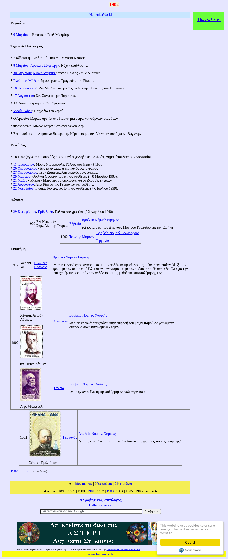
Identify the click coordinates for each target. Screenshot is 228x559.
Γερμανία (102, 240)
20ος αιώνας (103, 483)
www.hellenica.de (100, 554)
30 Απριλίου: (22, 73)
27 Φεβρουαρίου (25, 172)
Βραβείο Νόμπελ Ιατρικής (71, 257)
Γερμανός (70, 437)
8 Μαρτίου (20, 65)
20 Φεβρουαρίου (25, 168)
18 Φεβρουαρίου (25, 88)
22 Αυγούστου (23, 184)
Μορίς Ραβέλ (22, 111)
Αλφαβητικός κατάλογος (100, 500)
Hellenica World (100, 505)
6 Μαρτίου (20, 35)
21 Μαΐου (20, 180)
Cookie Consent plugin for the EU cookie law (190, 550)
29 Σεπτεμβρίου (24, 211)
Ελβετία (75, 223)
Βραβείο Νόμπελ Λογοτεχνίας (118, 233)
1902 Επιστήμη (21, 471)
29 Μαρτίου (21, 176)
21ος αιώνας (124, 483)
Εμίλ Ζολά (45, 211)
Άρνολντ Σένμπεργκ (44, 65)
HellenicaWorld (100, 14)
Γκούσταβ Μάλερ (26, 80)
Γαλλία (59, 388)
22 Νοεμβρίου (23, 188)
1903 (110, 491)
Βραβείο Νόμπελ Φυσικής (88, 315)
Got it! (190, 542)
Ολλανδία (61, 321)
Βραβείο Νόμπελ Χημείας (97, 434)
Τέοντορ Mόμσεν (81, 237)
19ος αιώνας (83, 483)
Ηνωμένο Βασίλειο (40, 265)
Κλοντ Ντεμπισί (44, 73)
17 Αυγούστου (23, 96)
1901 (90, 491)
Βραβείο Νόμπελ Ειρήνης (100, 220)
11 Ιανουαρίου (23, 164)
